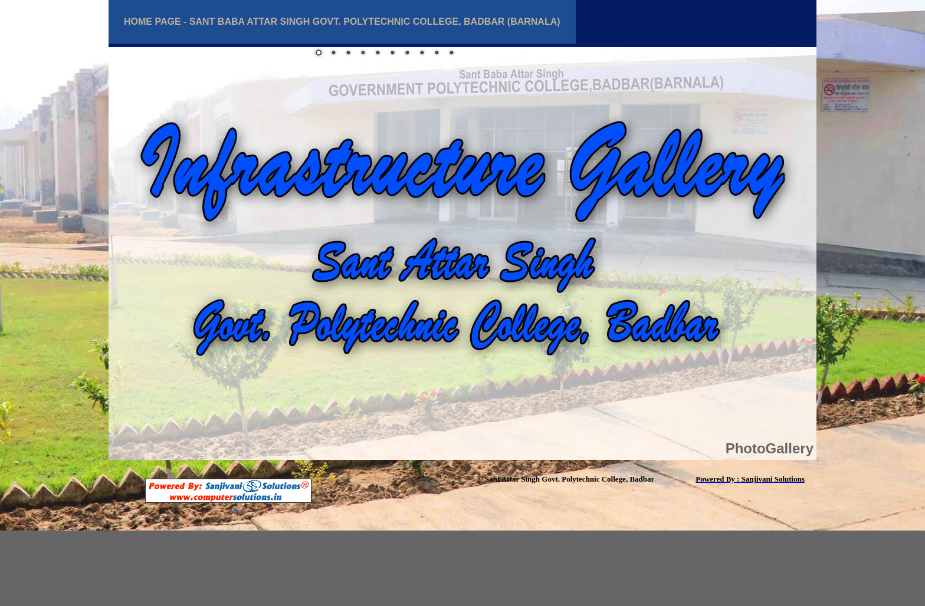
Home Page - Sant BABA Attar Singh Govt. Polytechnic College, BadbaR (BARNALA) (342, 22)
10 (451, 53)
